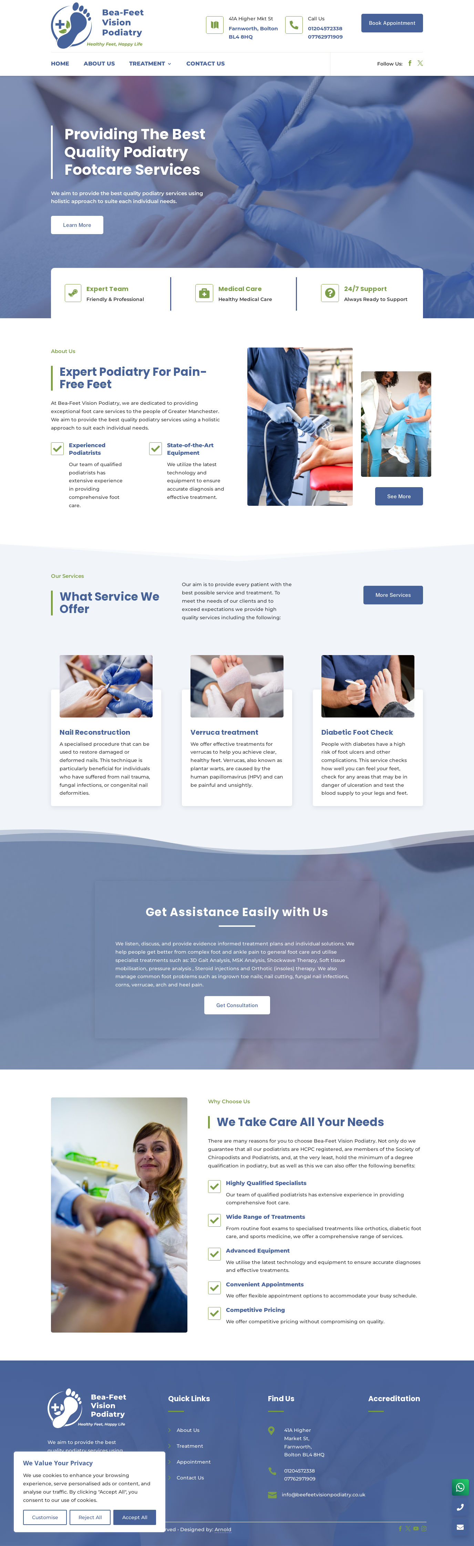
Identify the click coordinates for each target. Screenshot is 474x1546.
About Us (99, 64)
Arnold (223, 1529)
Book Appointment (392, 23)
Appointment (194, 1462)
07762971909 (325, 36)
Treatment (147, 64)
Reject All (90, 1517)
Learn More (77, 225)
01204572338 (325, 28)
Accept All (134, 1517)
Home (60, 64)
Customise (45, 1517)
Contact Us (205, 64)
